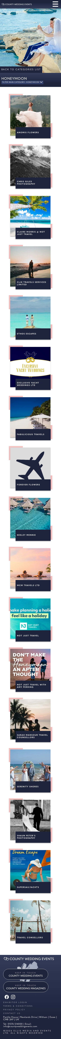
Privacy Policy (14, 1010)
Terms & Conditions (18, 1006)
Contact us (11, 1013)
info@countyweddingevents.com (20, 1026)
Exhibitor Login (15, 1002)
